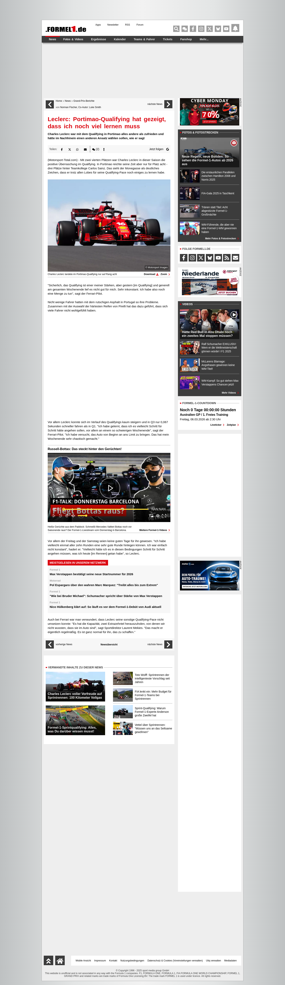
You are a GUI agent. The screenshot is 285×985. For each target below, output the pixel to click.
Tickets (167, 39)
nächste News (154, 104)
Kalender (120, 39)
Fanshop (186, 39)
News (52, 39)
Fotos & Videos (73, 39)
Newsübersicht (109, 644)
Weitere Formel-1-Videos (154, 530)
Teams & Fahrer (144, 39)
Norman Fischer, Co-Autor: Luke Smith (80, 107)
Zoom (165, 274)
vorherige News (64, 644)
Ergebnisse (98, 39)
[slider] (106, 509)
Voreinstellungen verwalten (188, 960)
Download (151, 274)
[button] (62, 149)
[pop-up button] (158, 516)
